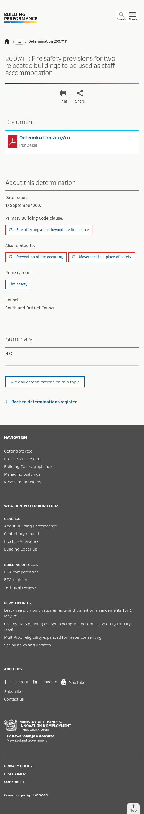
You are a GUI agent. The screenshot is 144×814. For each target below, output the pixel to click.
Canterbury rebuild (21, 533)
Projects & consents (22, 458)
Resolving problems (22, 481)
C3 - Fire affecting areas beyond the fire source (49, 230)
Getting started (18, 451)
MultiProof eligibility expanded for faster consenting (52, 637)
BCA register (15, 579)
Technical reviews (20, 587)
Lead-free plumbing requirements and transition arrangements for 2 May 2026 (68, 613)
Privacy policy (18, 766)
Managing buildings (22, 474)
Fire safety (18, 284)
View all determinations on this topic (45, 382)
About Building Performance (30, 526)
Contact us (14, 699)
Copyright (14, 781)
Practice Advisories (21, 541)
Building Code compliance (28, 466)
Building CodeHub (20, 549)
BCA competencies (21, 571)
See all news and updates (27, 644)
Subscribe (13, 691)
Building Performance (20, 18)
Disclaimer (15, 774)
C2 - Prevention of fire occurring (36, 257)
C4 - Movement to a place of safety (101, 257)
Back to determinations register (41, 401)
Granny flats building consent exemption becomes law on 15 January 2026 (67, 626)
